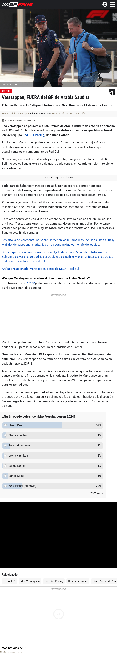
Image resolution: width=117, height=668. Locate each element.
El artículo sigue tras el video (58, 177)
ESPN (30, 283)
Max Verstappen (30, 581)
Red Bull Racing (33, 135)
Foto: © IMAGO (9, 84)
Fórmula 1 (9, 581)
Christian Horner (78, 581)
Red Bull (6, 91)
